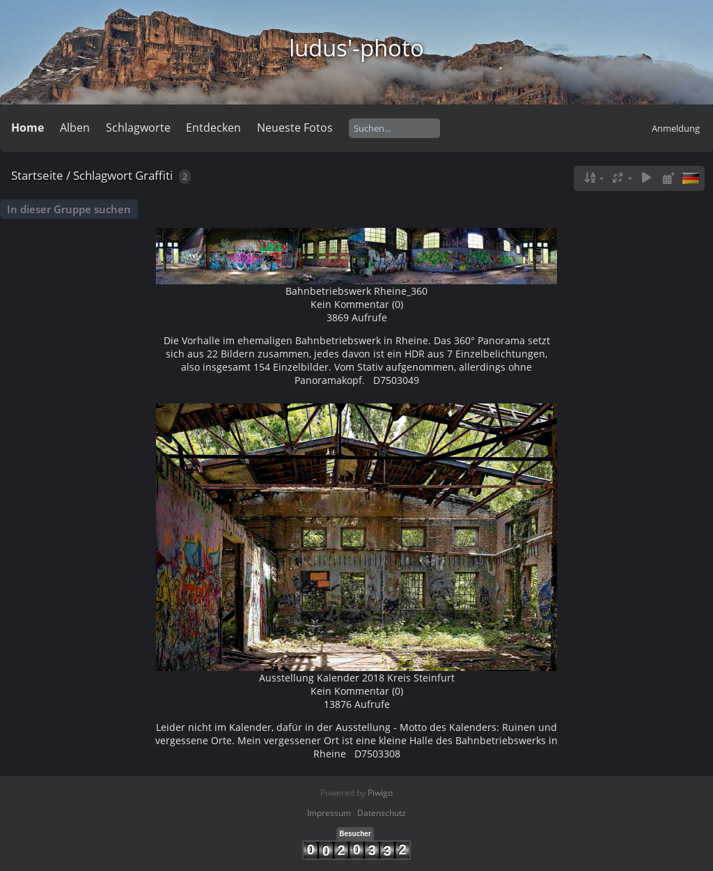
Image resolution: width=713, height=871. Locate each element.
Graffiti (154, 175)
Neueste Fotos (295, 127)
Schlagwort (102, 175)
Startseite (37, 175)
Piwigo (380, 793)
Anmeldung (676, 128)
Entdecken (213, 127)
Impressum (329, 813)
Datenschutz (381, 813)
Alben (75, 127)
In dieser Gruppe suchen (69, 209)
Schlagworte (138, 127)
